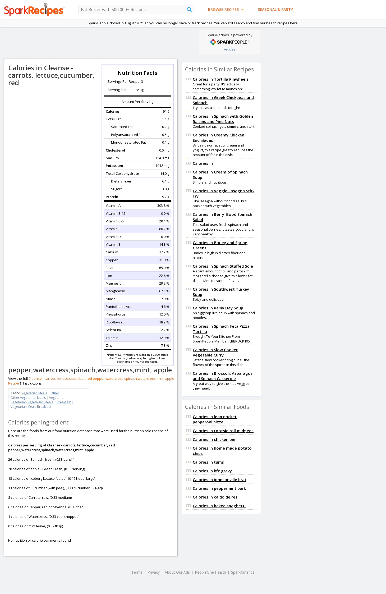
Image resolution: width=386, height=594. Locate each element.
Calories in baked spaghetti (219, 505)
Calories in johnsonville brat (219, 479)
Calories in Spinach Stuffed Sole (223, 266)
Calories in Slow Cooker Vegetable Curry (215, 352)
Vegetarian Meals (34, 393)
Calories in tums (208, 462)
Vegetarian (57, 397)
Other (54, 393)
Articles (230, 49)
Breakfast (64, 402)
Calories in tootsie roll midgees (223, 430)
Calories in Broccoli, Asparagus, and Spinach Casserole (223, 376)
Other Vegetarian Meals (28, 397)
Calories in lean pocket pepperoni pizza (215, 419)
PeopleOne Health (210, 572)
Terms (137, 572)
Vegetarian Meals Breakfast (31, 406)
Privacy (154, 572)
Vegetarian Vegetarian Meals (32, 402)
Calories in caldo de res (215, 497)
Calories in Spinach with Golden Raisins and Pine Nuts (223, 118)
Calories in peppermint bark (219, 488)
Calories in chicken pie (214, 439)
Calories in (203, 163)
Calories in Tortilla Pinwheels (221, 79)
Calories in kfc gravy (212, 470)
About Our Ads (177, 572)
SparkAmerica (243, 572)
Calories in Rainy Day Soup (218, 307)
